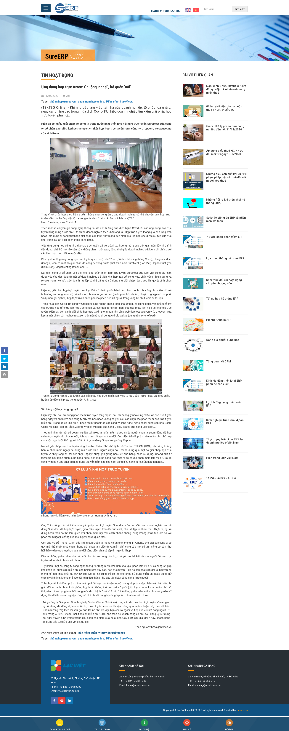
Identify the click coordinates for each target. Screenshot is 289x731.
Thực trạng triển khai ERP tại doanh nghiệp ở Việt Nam (224, 441)
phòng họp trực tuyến (63, 101)
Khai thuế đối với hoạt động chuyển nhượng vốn (224, 281)
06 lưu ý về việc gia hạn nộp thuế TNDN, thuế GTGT (224, 108)
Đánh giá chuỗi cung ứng (222, 340)
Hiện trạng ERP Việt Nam (222, 458)
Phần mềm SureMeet (119, 101)
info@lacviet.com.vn (68, 691)
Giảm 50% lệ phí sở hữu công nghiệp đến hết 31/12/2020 (225, 127)
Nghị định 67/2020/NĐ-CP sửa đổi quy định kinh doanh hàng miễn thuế (226, 89)
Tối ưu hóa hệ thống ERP (222, 298)
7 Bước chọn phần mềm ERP (224, 237)
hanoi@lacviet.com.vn (138, 685)
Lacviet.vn (242, 710)
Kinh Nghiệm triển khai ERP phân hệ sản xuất (224, 382)
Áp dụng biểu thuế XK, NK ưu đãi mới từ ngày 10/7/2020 (224, 152)
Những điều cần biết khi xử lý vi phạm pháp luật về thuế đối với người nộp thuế (226, 177)
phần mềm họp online (90, 101)
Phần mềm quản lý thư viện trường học (101, 632)
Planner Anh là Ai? (218, 319)
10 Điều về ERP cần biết (221, 478)
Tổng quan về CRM (218, 361)
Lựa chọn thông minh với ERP (225, 258)
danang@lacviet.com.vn (208, 685)
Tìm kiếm (240, 9)
